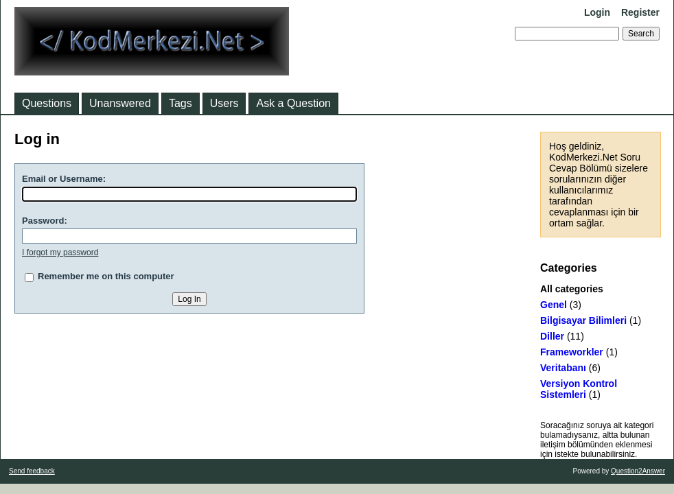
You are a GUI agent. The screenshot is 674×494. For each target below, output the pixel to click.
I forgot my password (60, 252)
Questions (46, 103)
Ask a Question (293, 103)
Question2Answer (638, 471)
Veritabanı (563, 367)
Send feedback (32, 471)
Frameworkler (571, 351)
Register (640, 12)
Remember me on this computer (106, 276)
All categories (571, 288)
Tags (180, 103)
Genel (553, 304)
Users (224, 103)
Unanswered (120, 103)
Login (597, 12)
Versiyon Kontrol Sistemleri (578, 389)
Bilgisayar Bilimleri (583, 320)
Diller (552, 336)
